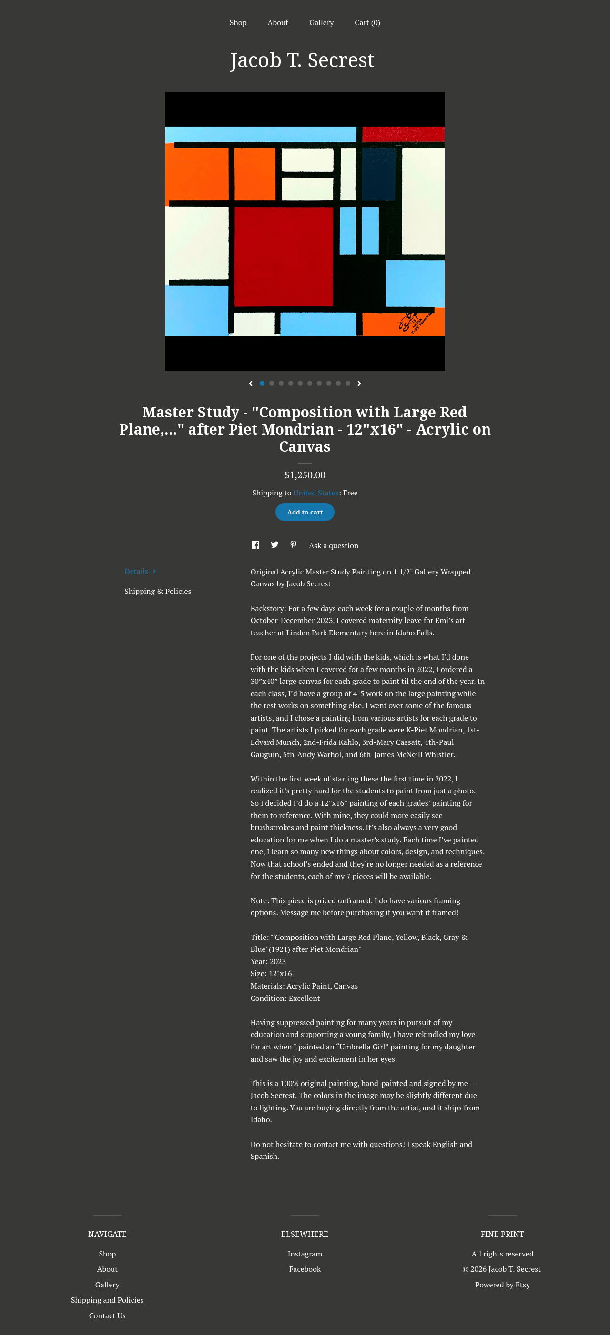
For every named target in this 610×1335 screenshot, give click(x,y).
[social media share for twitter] (276, 545)
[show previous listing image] (250, 384)
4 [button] (290, 383)
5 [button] (300, 383)
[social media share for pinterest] (294, 545)
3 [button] (281, 383)
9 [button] (338, 383)
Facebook (305, 1269)
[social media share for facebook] (256, 545)
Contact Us (107, 1315)
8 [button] (328, 383)
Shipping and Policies (107, 1300)
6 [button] (309, 383)
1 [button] (262, 383)
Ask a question (333, 545)
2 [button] (271, 383)
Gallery (321, 22)
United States (315, 492)
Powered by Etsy (502, 1284)
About (278, 22)
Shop (238, 22)
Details (140, 571)
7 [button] (319, 383)
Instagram (305, 1253)
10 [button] (348, 383)
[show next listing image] (359, 384)
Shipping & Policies (157, 591)
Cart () (367, 22)
